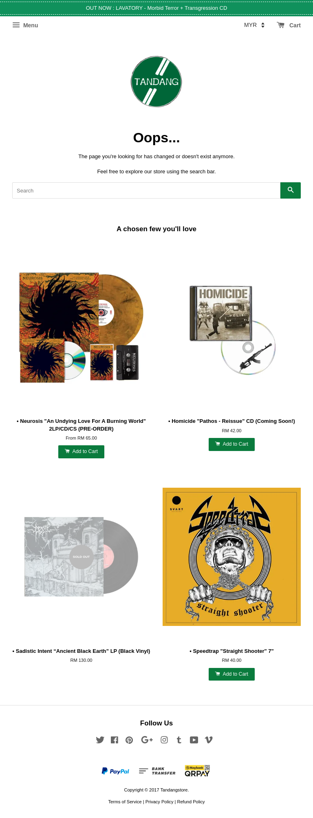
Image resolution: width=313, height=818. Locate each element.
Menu (25, 25)
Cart (289, 25)
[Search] (146, 190)
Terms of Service (124, 801)
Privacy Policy (159, 801)
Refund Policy (191, 801)
